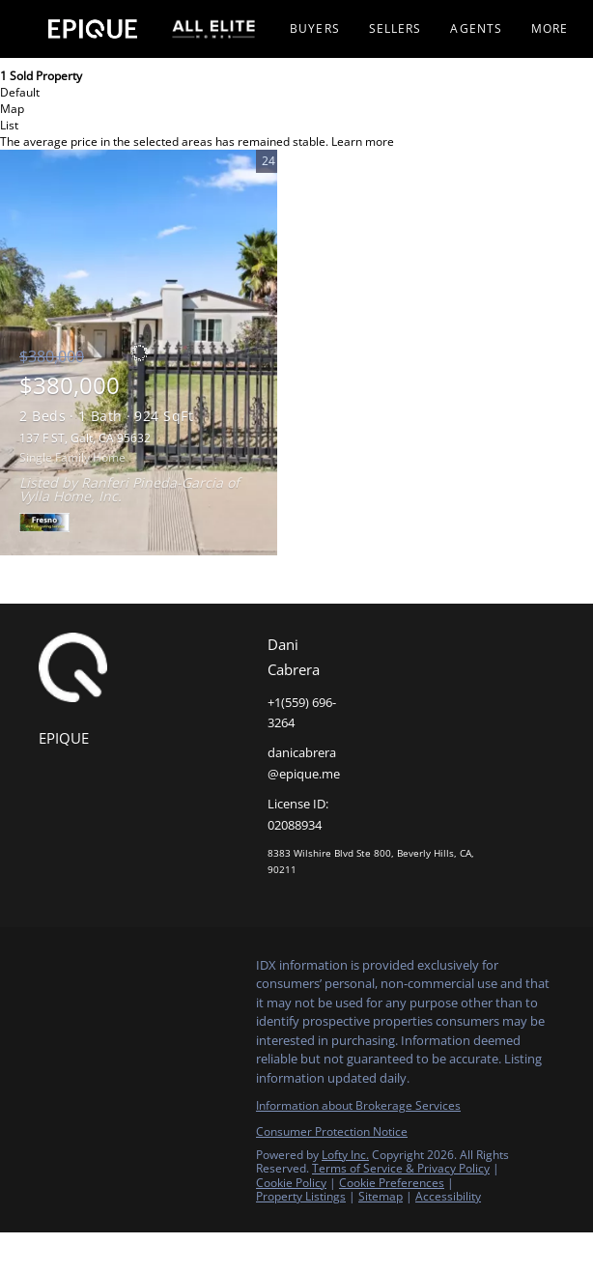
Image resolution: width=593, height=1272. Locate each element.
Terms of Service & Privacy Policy (401, 1168)
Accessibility (448, 1196)
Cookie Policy (291, 1182)
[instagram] (130, 970)
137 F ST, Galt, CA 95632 (85, 438)
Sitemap (380, 1196)
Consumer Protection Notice (332, 1131)
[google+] (207, 970)
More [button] (549, 28)
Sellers (395, 28)
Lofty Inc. (345, 1154)
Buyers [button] (315, 28)
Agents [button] (476, 28)
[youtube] (169, 970)
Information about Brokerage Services (358, 1105)
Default (20, 92)
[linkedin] (91, 970)
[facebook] (53, 970)
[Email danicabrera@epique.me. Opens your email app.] (302, 763)
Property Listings (301, 1196)
